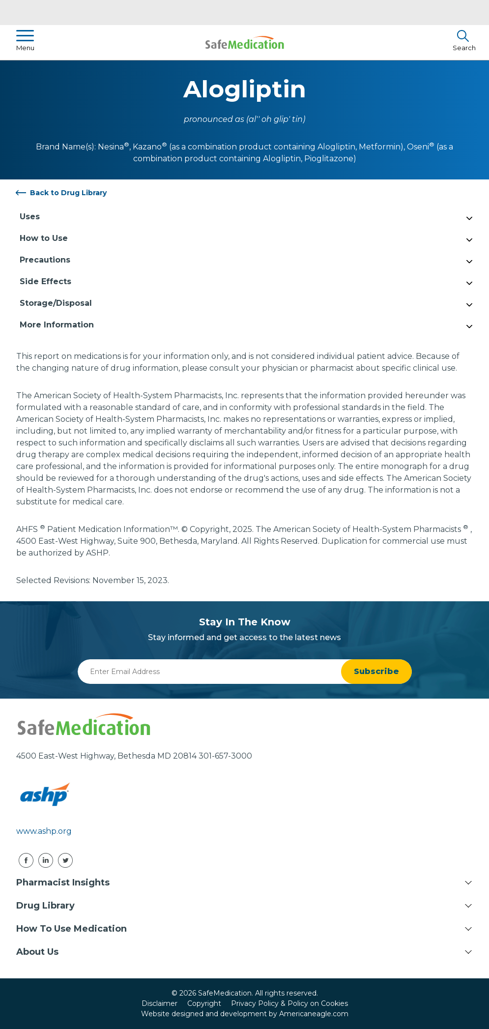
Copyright (204, 1003)
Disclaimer (159, 1003)
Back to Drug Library (68, 192)
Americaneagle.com (313, 1013)
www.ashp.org (44, 831)
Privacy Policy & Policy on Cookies (289, 1003)
